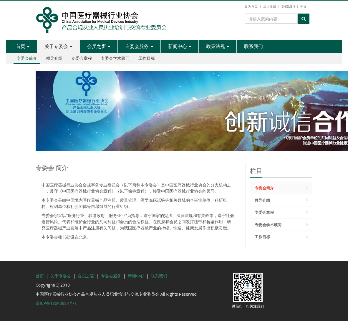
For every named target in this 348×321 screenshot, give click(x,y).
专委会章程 (81, 58)
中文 (303, 6)
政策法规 (217, 46)
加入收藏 (269, 6)
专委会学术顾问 (115, 58)
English (288, 6)
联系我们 (253, 46)
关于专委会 (58, 46)
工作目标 (146, 58)
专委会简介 (26, 58)
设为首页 (251, 6)
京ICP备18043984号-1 (56, 303)
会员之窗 (98, 46)
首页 (22, 46)
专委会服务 (139, 46)
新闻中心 (179, 46)
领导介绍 (54, 58)
